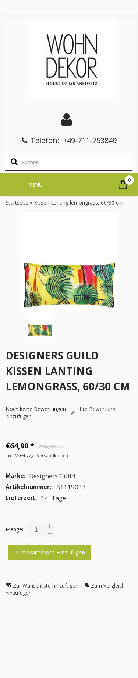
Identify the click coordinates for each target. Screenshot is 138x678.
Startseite (17, 202)
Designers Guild (52, 476)
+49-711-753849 (90, 140)
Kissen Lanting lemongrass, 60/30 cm (78, 202)
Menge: (14, 529)
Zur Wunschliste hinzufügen (46, 585)
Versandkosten (52, 455)
